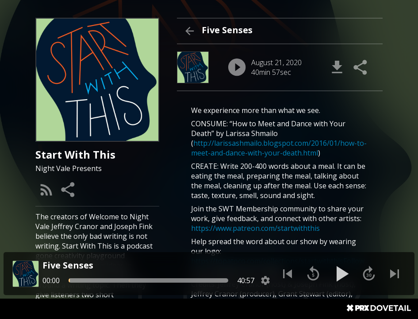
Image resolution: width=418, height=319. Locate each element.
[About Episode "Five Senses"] (280, 194)
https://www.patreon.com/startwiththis (255, 228)
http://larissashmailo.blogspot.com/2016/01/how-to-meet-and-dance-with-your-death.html (279, 148)
